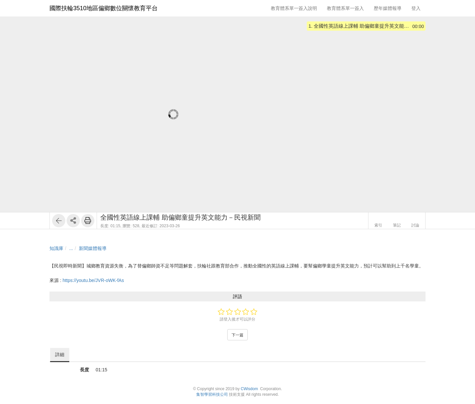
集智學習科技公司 (212, 394)
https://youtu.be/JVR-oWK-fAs (93, 280)
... (71, 248)
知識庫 (56, 248)
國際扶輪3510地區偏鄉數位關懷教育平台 (103, 8)
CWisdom (249, 389)
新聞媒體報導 (93, 248)
